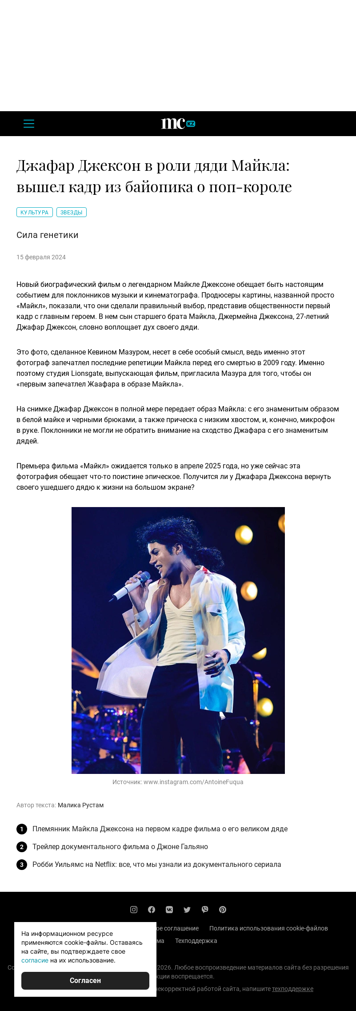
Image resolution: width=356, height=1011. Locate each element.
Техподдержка (196, 940)
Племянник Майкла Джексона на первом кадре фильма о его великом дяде (160, 829)
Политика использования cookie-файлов (268, 928)
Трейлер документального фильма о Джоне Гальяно (120, 846)
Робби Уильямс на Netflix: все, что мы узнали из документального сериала (156, 864)
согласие (34, 960)
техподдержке (292, 988)
